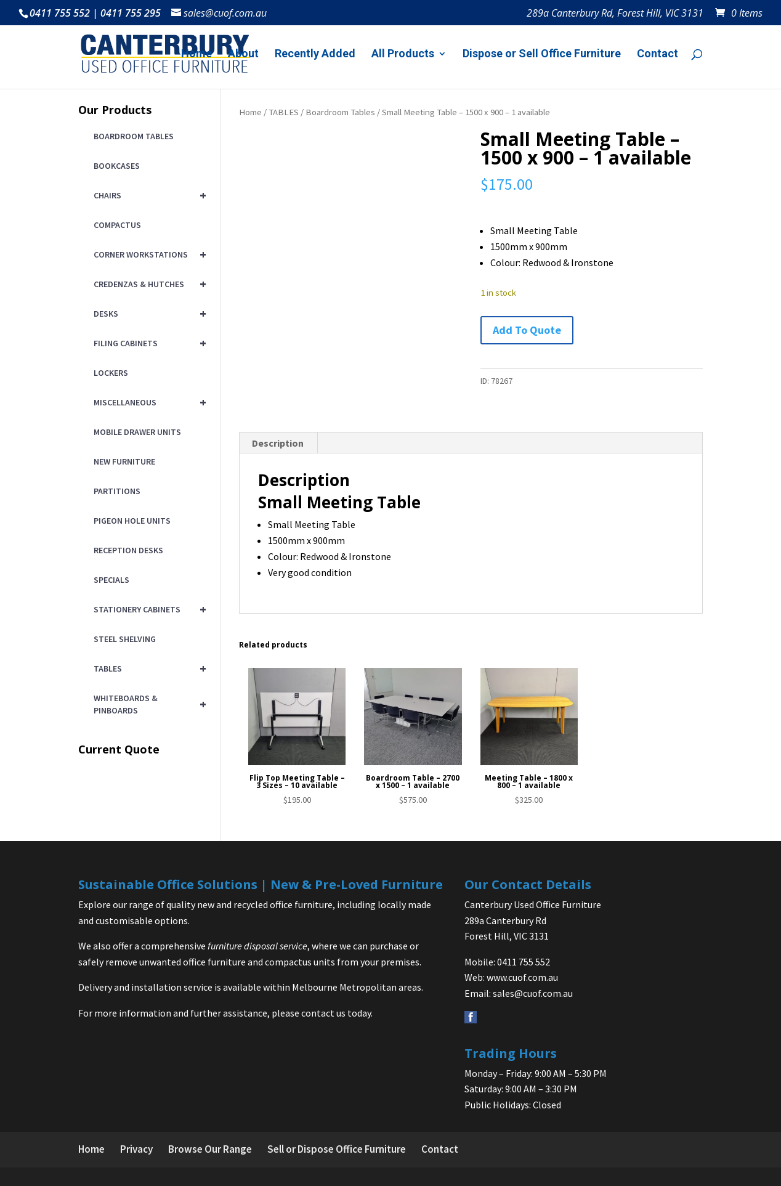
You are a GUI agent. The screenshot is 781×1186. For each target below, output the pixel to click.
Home (196, 54)
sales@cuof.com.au (533, 993)
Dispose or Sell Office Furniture (542, 54)
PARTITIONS (117, 491)
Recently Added (315, 54)
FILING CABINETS (148, 343)
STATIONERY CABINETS (148, 609)
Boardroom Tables (340, 112)
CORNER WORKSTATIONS (148, 254)
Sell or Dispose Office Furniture (336, 1149)
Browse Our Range (210, 1149)
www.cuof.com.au (522, 977)
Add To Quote (527, 330)
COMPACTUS (117, 224)
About (243, 54)
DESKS (148, 313)
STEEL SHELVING (125, 638)
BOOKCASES (117, 165)
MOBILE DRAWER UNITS (137, 431)
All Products (402, 54)
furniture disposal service (257, 946)
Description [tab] (278, 443)
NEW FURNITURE (124, 461)
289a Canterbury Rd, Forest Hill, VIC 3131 (615, 14)
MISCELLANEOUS (148, 402)
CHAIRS (148, 195)
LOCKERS (111, 372)
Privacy (136, 1149)
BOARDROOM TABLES (134, 136)
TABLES (284, 112)
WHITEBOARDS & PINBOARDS (148, 704)
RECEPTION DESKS (128, 550)
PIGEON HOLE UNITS (132, 520)
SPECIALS (111, 579)
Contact (657, 54)
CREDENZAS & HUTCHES (148, 284)
